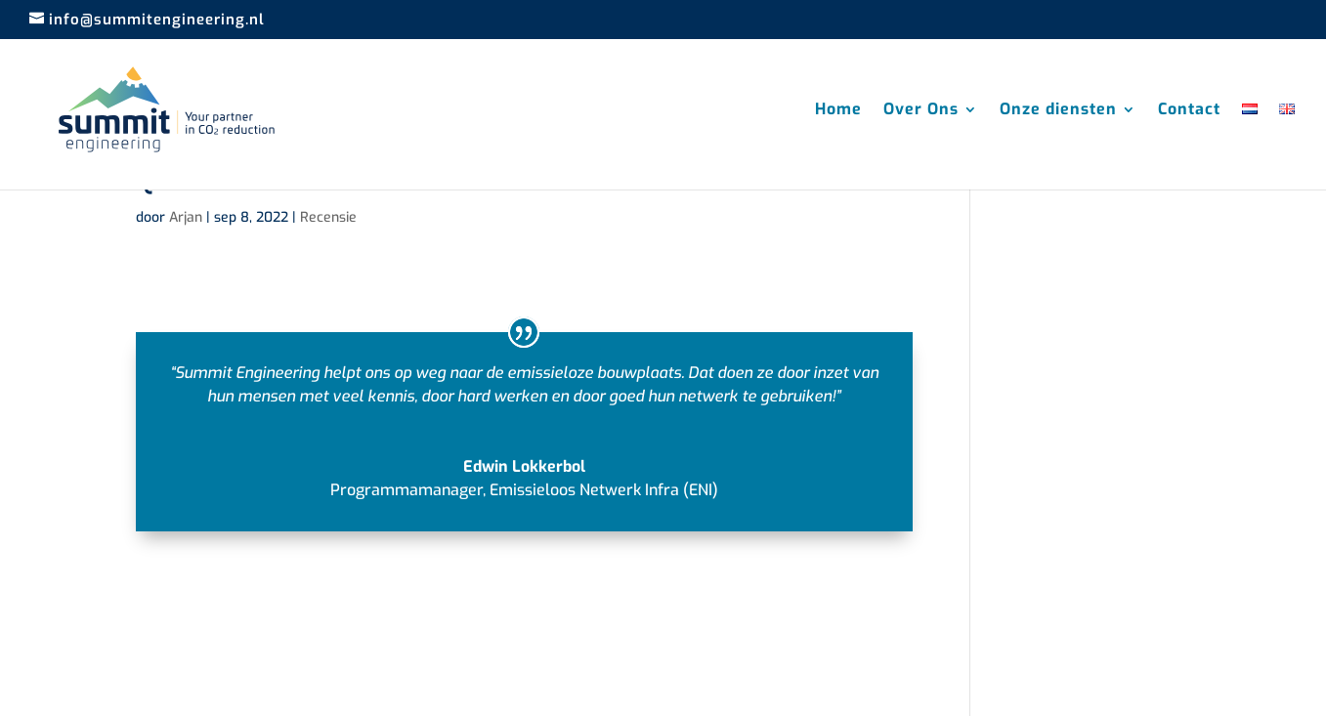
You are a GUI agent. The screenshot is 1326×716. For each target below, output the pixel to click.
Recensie (328, 217)
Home (838, 111)
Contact (1189, 111)
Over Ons (921, 111)
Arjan (185, 217)
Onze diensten (1058, 111)
